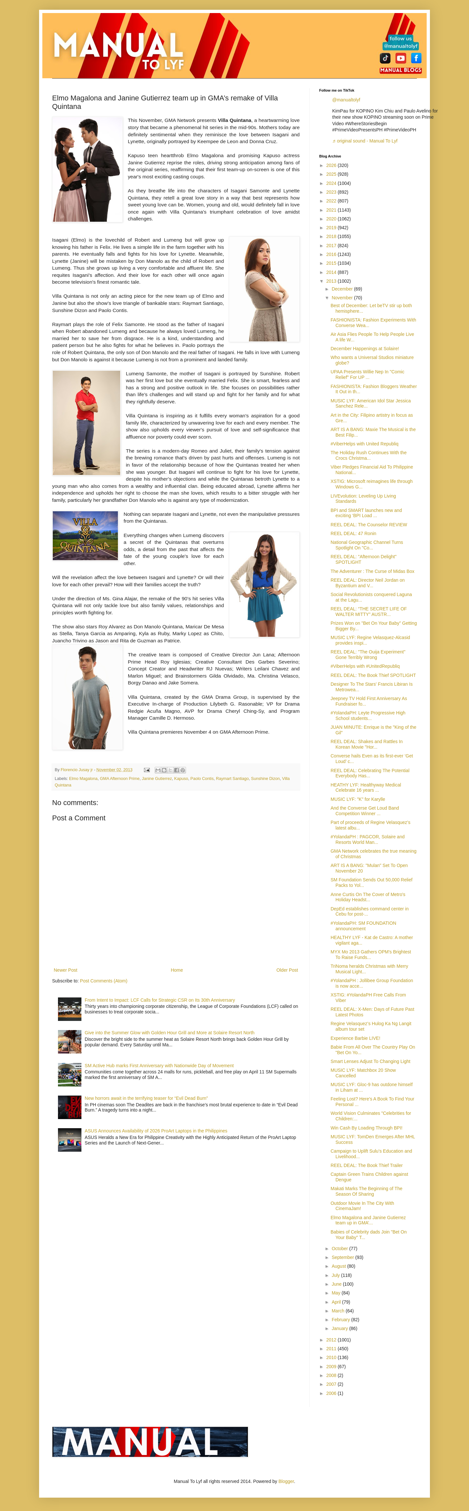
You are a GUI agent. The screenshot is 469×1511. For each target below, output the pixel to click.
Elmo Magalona (83, 778)
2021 (332, 210)
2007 (332, 1384)
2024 (332, 183)
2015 (332, 263)
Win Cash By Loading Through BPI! (367, 1127)
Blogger (286, 1481)
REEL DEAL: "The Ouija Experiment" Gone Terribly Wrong (368, 654)
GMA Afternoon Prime (120, 778)
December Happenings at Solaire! (365, 348)
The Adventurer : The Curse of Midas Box (372, 571)
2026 (332, 165)
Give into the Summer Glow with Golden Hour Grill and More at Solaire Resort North (169, 1032)
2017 (332, 245)
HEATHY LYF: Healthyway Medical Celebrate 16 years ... (366, 787)
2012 (332, 1339)
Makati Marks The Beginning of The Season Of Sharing (367, 1191)
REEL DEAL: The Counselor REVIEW (369, 524)
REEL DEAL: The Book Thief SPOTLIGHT (373, 675)
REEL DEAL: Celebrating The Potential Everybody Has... (370, 773)
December (343, 289)
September (343, 1257)
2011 (332, 1348)
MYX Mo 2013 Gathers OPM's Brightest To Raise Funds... (371, 954)
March (339, 1310)
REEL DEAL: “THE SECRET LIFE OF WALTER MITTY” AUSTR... (369, 611)
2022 (332, 200)
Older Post (287, 970)
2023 (332, 192)
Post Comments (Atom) (103, 980)
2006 (332, 1393)
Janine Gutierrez (157, 778)
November (343, 297)
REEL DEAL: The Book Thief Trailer (367, 1165)
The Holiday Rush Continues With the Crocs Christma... (368, 455)
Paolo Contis (202, 778)
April (337, 1302)
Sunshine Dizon (265, 778)
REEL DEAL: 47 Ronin (353, 533)
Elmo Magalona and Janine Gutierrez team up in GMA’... (368, 1220)
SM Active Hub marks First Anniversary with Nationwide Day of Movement (159, 1065)
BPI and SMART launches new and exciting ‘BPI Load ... (366, 513)
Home (177, 970)
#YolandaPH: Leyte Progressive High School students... (368, 715)
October (340, 1248)
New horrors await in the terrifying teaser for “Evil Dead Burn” (146, 1098)
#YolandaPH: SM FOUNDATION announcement (363, 925)
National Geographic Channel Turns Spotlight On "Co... (367, 545)
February (341, 1319)
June (337, 1284)
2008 (332, 1375)
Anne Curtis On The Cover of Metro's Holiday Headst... (368, 897)
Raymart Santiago (232, 778)
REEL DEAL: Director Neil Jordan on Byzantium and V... (368, 582)
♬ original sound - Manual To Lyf (364, 140)
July (336, 1275)
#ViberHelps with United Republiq (364, 443)
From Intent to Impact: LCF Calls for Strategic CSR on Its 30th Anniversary (160, 1000)
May (336, 1292)
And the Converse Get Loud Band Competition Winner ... (365, 810)
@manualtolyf (346, 99)
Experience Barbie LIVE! (355, 1038)
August (339, 1266)
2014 (332, 272)
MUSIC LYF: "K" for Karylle (358, 799)
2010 (332, 1357)
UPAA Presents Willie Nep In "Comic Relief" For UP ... (367, 374)
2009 (332, 1366)
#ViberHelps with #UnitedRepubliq (365, 666)
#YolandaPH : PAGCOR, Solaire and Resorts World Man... (368, 839)
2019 (332, 227)
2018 (332, 236)
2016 (332, 254)
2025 (332, 174)
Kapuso (181, 778)
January (340, 1328)
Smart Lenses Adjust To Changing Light (370, 1061)
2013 (332, 281)
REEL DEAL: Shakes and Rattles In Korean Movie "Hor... (367, 744)
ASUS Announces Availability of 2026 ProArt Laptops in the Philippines (156, 1130)
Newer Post (65, 970)
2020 (332, 218)
